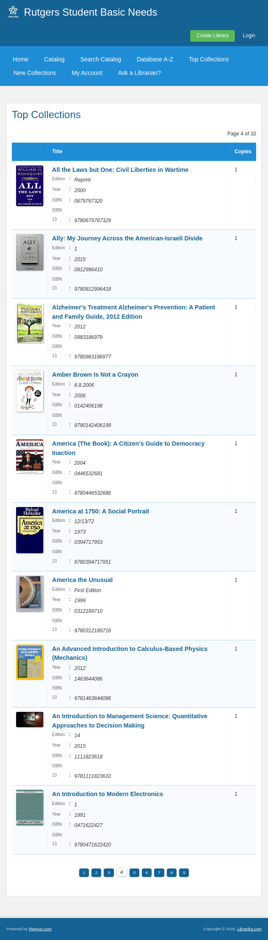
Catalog (54, 59)
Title (57, 151)
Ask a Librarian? (139, 72)
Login (249, 36)
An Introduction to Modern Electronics (107, 794)
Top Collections (209, 59)
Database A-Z (155, 59)
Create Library (212, 36)
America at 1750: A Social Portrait (100, 511)
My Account (87, 72)
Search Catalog (101, 59)
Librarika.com (249, 928)
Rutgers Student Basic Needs (90, 12)
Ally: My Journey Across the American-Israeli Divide (127, 238)
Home (20, 59)
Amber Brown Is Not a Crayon (95, 374)
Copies (243, 151)
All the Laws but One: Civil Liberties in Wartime (120, 169)
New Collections (35, 72)
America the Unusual (82, 579)
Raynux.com (40, 928)
